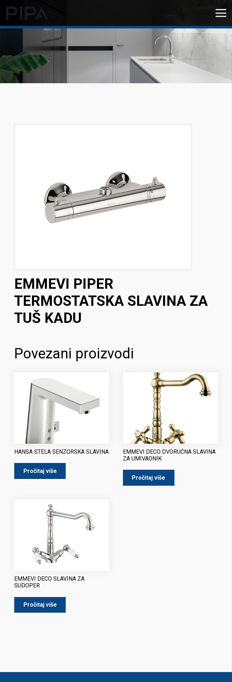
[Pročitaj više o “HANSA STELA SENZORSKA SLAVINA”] (40, 471)
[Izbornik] (221, 13)
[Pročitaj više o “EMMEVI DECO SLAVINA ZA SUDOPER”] (40, 605)
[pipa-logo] (27, 13)
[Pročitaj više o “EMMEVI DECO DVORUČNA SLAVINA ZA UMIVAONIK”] (148, 478)
